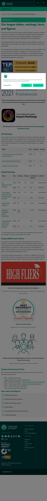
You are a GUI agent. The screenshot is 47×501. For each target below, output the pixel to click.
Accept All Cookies (38, 85)
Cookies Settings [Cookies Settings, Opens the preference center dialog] (7, 85)
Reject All (26, 85)
